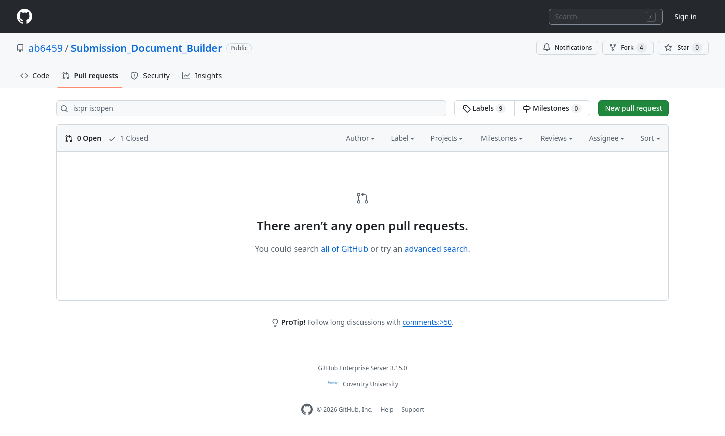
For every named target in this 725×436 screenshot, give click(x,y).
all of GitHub (344, 248)
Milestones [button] (502, 138)
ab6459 (45, 48)
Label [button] (402, 138)
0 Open (83, 138)
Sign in (686, 16)
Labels (484, 108)
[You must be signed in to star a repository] (683, 48)
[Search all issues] (251, 108)
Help (386, 409)
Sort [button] (650, 138)
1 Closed (128, 138)
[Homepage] (24, 16)
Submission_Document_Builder (146, 48)
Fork (627, 48)
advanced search (436, 248)
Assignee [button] (607, 138)
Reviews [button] (557, 138)
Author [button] (360, 138)
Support (413, 409)
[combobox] (605, 16)
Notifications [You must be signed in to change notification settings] (567, 47)
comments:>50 (427, 322)
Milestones (552, 108)
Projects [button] (446, 138)
